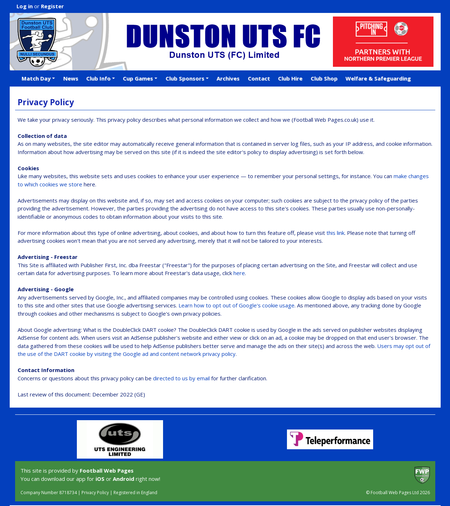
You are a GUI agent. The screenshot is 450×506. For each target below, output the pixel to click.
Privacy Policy (95, 492)
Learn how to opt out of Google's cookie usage (236, 305)
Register (52, 6)
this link (335, 232)
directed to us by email (181, 378)
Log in (25, 6)
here (239, 273)
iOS (100, 478)
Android (123, 478)
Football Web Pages (107, 470)
